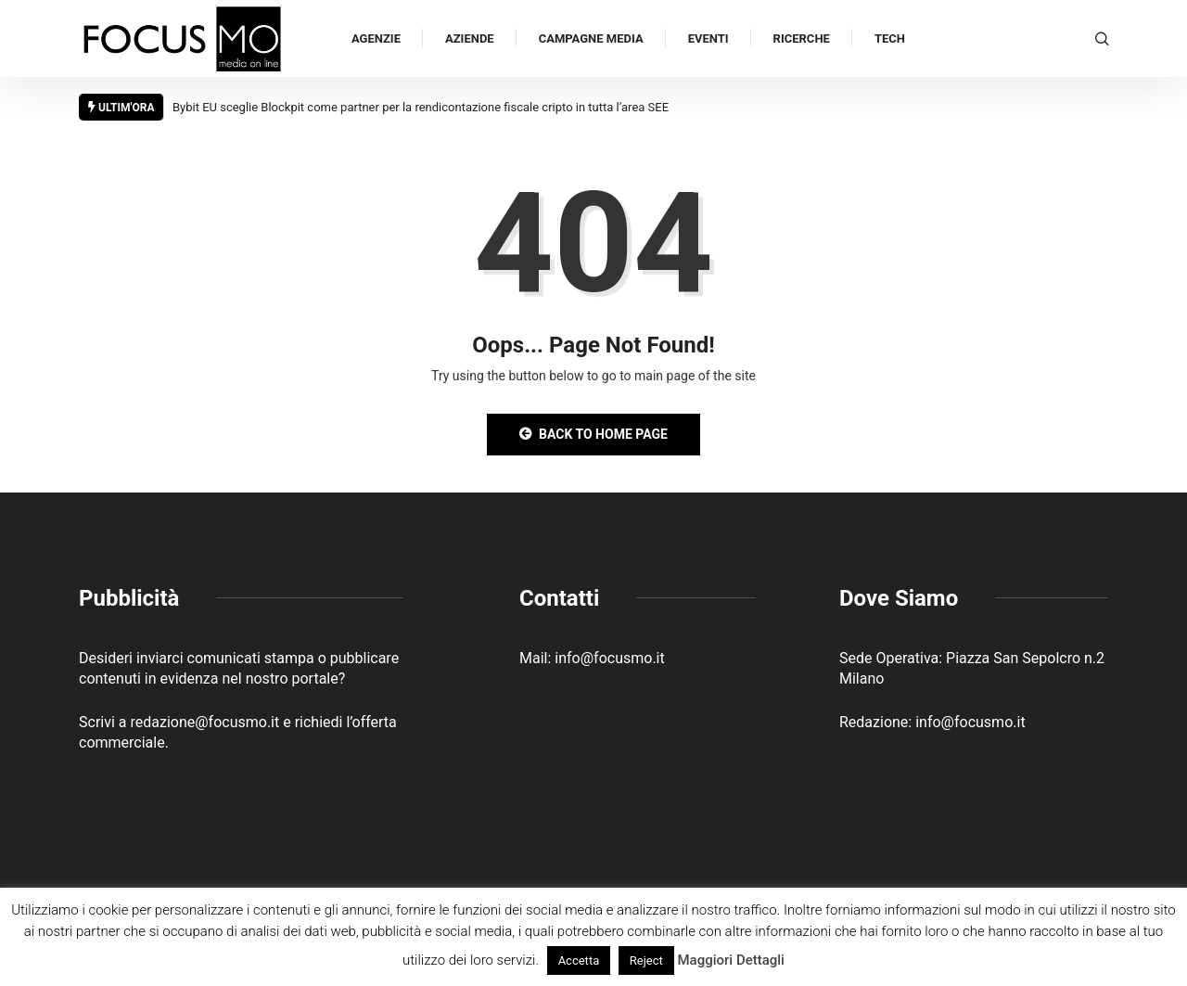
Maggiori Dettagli (730, 960)
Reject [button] (646, 960)
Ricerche (801, 38)
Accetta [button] (579, 960)
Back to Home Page (593, 434)
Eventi (708, 38)
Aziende (469, 38)
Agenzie (376, 38)
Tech (889, 38)
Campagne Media (591, 38)
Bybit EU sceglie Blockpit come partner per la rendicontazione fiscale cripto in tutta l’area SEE (420, 107)
